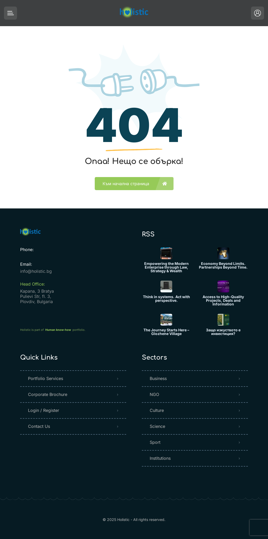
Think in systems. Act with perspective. (166, 298)
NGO (154, 394)
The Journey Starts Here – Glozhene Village (166, 332)
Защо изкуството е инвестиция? (223, 332)
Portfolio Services (45, 378)
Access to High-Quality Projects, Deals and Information (223, 300)
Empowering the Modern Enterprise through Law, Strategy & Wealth (166, 267)
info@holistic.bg (36, 271)
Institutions (160, 458)
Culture (157, 410)
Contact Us (39, 426)
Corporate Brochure (47, 394)
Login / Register (43, 410)
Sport (155, 442)
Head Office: (32, 284)
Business (158, 378)
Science (157, 426)
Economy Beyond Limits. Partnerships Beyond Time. (223, 265)
